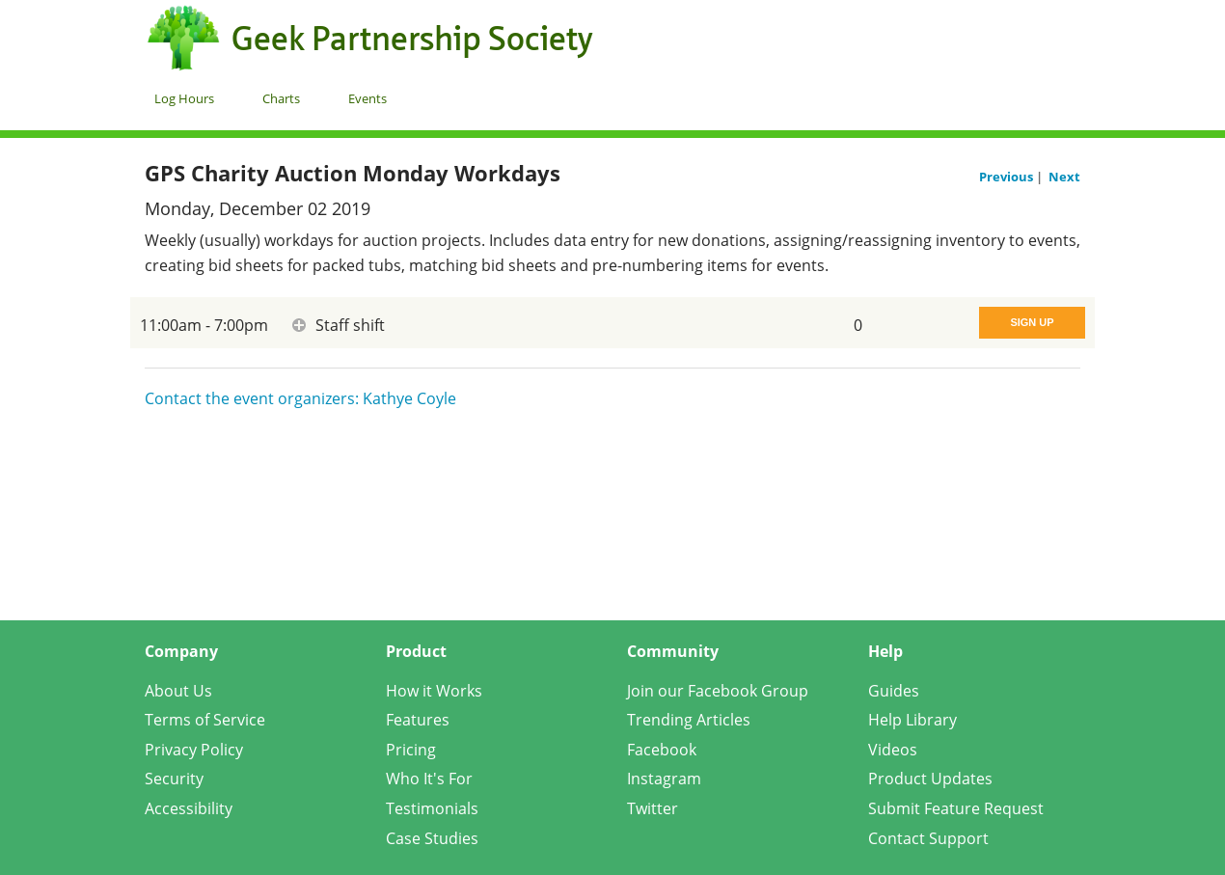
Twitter (652, 808)
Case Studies (432, 838)
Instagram (664, 778)
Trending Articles (688, 719)
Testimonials (432, 808)
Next (1064, 176)
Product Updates (930, 778)
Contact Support (928, 838)
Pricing (411, 749)
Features (417, 719)
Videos (892, 749)
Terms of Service (205, 719)
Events (367, 98)
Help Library (912, 719)
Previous (1007, 176)
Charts (281, 98)
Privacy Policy (194, 749)
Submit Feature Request (956, 808)
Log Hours (184, 98)
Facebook (661, 749)
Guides (893, 690)
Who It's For (429, 778)
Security (174, 778)
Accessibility (188, 808)
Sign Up (1031, 322)
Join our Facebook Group (717, 690)
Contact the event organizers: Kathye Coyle (300, 398)
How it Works (434, 690)
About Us (178, 690)
